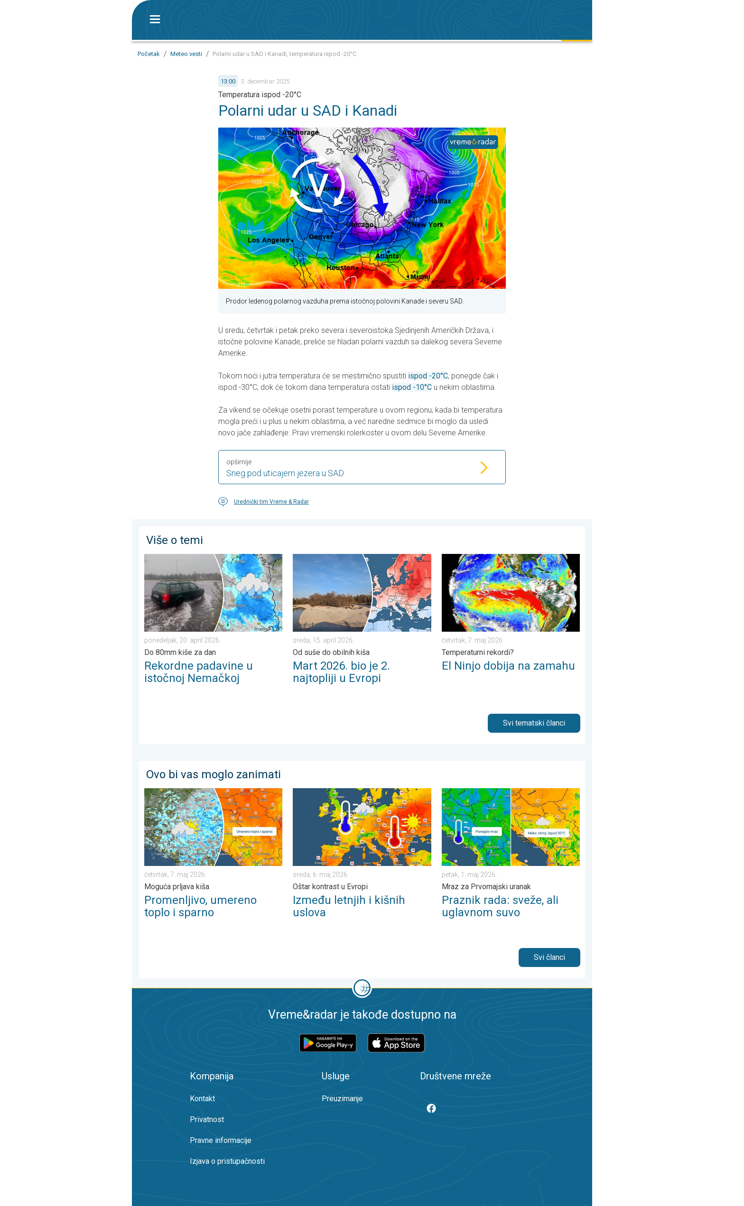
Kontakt (202, 1098)
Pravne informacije (220, 1140)
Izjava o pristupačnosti (227, 1161)
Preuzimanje (342, 1098)
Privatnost (207, 1119)
